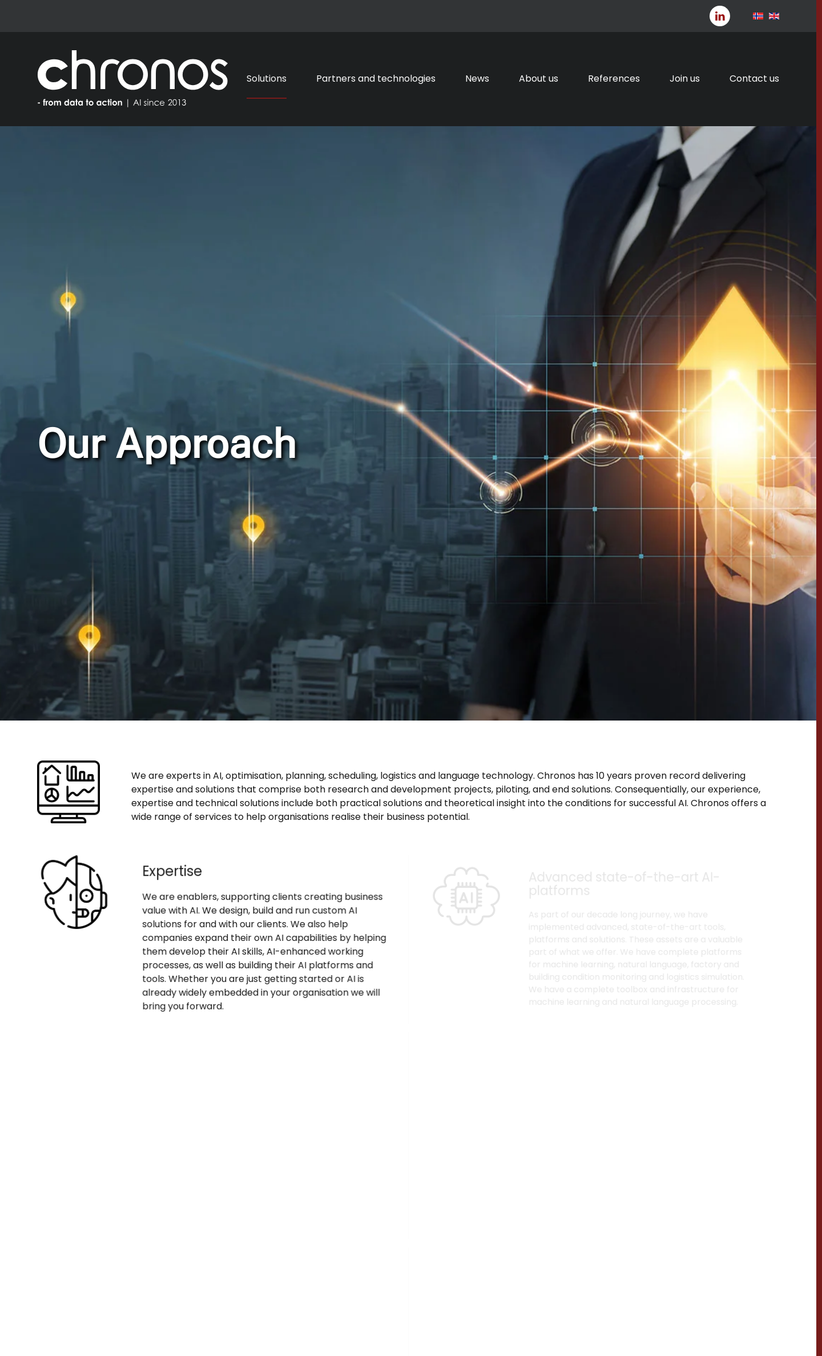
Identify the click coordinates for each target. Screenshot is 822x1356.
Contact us (754, 78)
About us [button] (538, 78)
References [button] (614, 78)
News (477, 78)
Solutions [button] (267, 78)
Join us (685, 78)
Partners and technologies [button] (376, 78)
